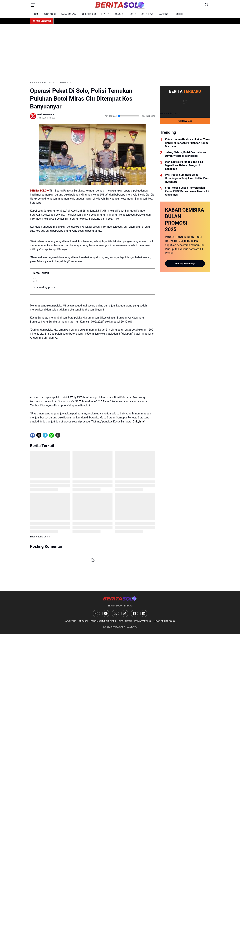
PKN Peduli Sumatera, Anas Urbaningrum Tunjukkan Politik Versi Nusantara (187, 178)
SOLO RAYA (148, 14)
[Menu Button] (33, 5)
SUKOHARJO (89, 14)
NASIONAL (164, 14)
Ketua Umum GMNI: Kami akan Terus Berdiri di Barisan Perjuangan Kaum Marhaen (187, 143)
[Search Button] (206, 5)
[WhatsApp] (51, 435)
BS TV (134, 627)
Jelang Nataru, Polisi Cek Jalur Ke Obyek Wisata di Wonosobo (185, 154)
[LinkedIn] (143, 613)
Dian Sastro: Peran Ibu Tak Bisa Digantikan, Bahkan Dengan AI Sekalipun (184, 165)
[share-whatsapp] (64, 435)
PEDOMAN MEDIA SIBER (103, 621)
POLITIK (179, 14)
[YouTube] (105, 613)
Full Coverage (185, 121)
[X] (38, 435)
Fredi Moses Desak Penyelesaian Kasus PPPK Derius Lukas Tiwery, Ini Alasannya (187, 191)
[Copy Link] (57, 435)
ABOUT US (70, 621)
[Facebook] (32, 435)
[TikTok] (124, 613)
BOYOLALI (120, 14)
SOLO (133, 14)
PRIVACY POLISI (142, 621)
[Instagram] (96, 613)
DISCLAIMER (125, 621)
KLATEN (105, 14)
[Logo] (120, 598)
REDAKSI (83, 621)
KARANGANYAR (69, 14)
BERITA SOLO (118, 627)
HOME (35, 14)
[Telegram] (45, 435)
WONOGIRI (50, 14)
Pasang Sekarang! (185, 263)
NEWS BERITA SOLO (164, 621)
